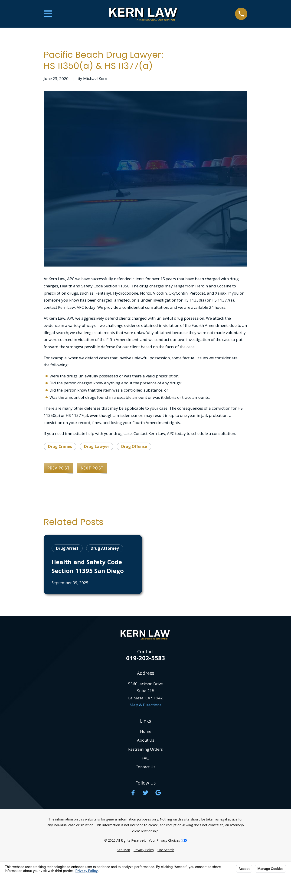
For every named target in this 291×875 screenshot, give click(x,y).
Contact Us (145, 766)
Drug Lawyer (96, 446)
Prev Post (58, 468)
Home (145, 731)
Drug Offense (134, 446)
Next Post (92, 468)
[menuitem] (123, 850)
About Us (145, 740)
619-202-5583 (145, 658)
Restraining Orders (145, 749)
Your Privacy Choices (168, 840)
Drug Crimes (60, 446)
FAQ (145, 758)
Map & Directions (145, 705)
